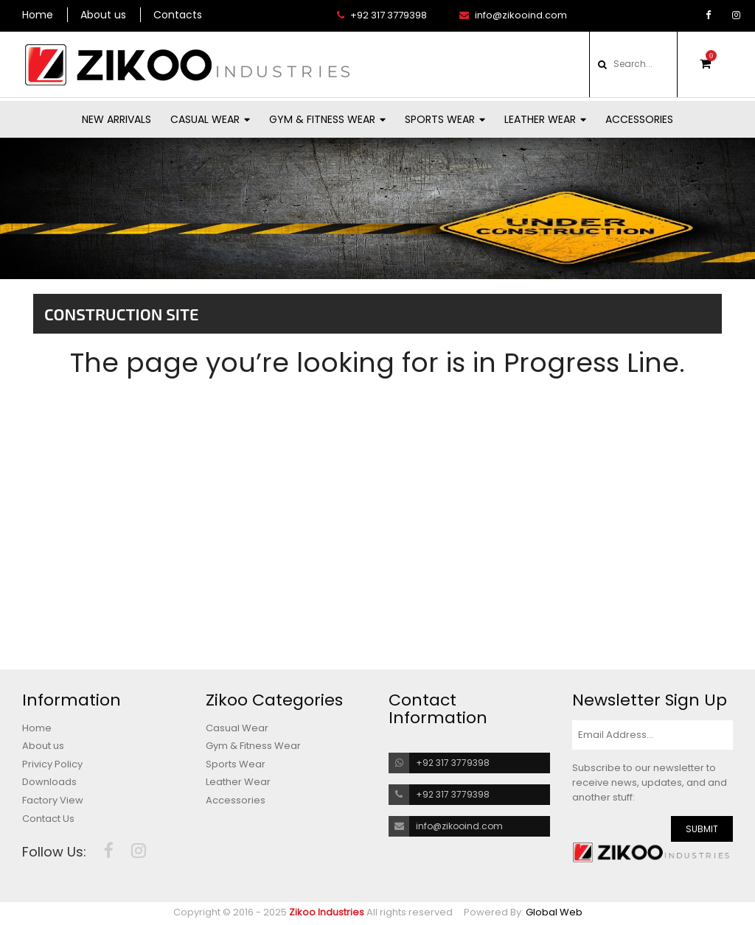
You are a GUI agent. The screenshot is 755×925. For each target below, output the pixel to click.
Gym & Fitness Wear (327, 119)
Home (37, 14)
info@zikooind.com (513, 15)
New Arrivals (116, 119)
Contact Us (48, 819)
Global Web (554, 912)
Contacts (177, 14)
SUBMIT (702, 829)
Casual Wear (210, 119)
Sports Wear (445, 119)
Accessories (639, 119)
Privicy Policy (52, 764)
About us (103, 14)
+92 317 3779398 (382, 15)
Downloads (49, 782)
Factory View (52, 800)
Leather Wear (545, 119)
